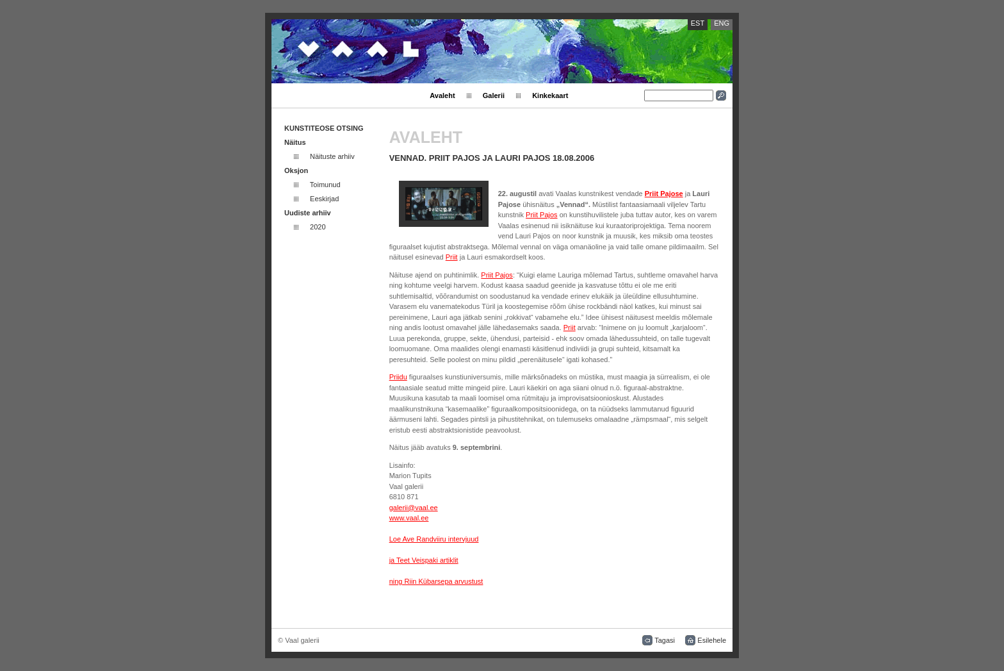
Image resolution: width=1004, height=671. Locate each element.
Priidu (398, 377)
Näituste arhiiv (332, 156)
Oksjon (296, 170)
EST (697, 23)
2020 (317, 227)
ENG (721, 23)
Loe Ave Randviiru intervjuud (434, 539)
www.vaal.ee (409, 518)
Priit (452, 257)
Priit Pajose (664, 193)
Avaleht (442, 95)
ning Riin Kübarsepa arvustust (436, 581)
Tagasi (664, 640)
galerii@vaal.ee (413, 507)
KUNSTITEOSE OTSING (323, 128)
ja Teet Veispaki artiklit (423, 560)
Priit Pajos (542, 215)
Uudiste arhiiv (307, 213)
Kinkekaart (550, 95)
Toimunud (325, 184)
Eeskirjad (324, 199)
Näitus (295, 142)
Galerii (494, 95)
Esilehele (711, 640)
